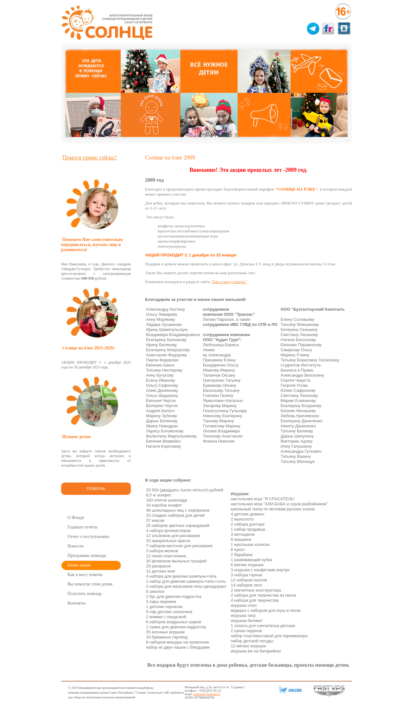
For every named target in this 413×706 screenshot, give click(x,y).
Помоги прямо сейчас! (90, 157)
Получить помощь (84, 593)
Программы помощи (86, 555)
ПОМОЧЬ (96, 488)
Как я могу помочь (85, 574)
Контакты (76, 603)
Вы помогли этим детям (89, 584)
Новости (75, 546)
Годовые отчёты (82, 527)
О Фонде (75, 517)
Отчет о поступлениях (88, 536)
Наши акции (79, 565)
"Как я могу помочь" (229, 281)
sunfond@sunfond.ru (207, 694)
